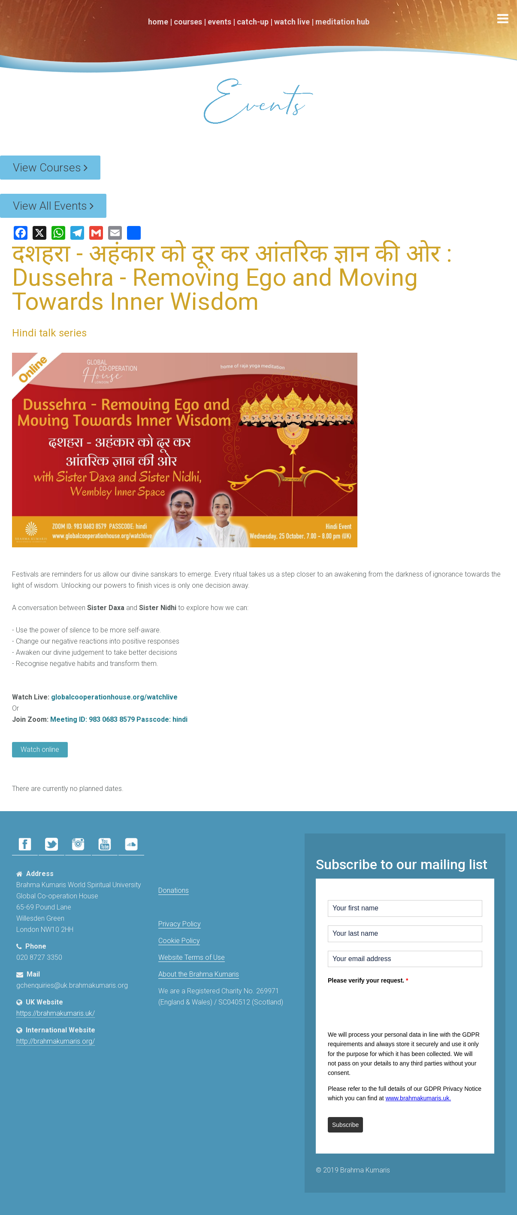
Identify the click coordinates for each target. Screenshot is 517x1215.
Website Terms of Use (191, 957)
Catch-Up (253, 21)
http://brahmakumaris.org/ (55, 1041)
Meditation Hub (342, 21)
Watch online (40, 749)
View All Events (53, 205)
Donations (173, 890)
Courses (188, 21)
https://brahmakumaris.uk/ (55, 1013)
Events (219, 21)
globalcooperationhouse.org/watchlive (114, 697)
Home (158, 21)
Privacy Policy (179, 924)
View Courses (50, 167)
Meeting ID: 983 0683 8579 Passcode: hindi (118, 719)
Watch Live (292, 21)
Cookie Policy (179, 941)
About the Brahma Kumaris (198, 974)
